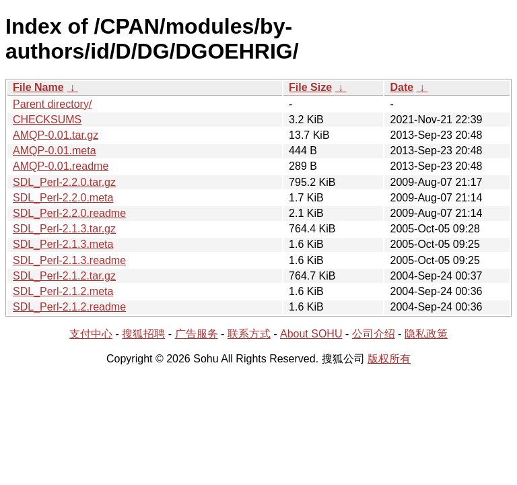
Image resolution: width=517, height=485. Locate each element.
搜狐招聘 (143, 334)
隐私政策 (426, 334)
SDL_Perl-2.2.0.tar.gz (64, 182)
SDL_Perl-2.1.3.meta (63, 244)
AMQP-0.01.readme (60, 166)
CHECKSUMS (47, 119)
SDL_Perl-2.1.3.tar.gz (64, 228)
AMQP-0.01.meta (54, 150)
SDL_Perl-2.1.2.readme (69, 307)
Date (401, 87)
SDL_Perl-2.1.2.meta (63, 291)
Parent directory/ (52, 104)
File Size (310, 87)
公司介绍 (373, 334)
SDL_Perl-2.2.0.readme (69, 213)
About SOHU (311, 334)
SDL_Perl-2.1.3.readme (69, 260)
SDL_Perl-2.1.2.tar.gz (64, 276)
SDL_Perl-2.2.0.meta (63, 197)
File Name (38, 87)
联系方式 (249, 334)
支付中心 (90, 334)
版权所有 (389, 358)
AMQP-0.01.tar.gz (55, 135)
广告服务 (196, 334)
